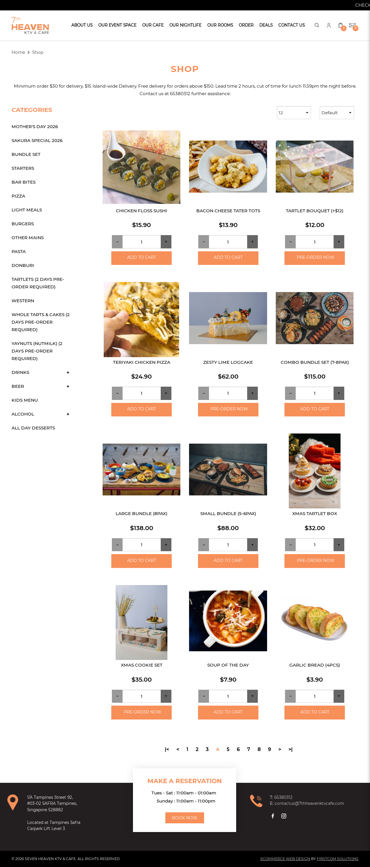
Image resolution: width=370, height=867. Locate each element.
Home (18, 52)
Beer (18, 386)
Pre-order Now (315, 257)
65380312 (283, 797)
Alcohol (23, 414)
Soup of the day (228, 665)
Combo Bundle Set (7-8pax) (315, 362)
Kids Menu (25, 400)
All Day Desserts (33, 428)
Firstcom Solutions (337, 859)
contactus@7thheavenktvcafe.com (309, 803)
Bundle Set (26, 154)
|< (167, 749)
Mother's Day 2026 (35, 126)
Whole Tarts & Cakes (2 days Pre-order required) (41, 322)
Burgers (23, 223)
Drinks (20, 372)
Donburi (23, 265)
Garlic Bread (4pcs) (314, 665)
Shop (37, 52)
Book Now (184, 817)
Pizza (18, 196)
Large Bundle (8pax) (141, 513)
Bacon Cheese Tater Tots (228, 210)
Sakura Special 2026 (37, 140)
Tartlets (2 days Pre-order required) (38, 282)
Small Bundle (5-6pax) (228, 513)
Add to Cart (141, 257)
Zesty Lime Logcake (228, 362)
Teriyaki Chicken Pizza (141, 362)
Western (23, 300)
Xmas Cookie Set (141, 665)
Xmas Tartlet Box (314, 513)
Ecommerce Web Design (285, 859)
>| (290, 749)
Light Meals (27, 210)
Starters (23, 168)
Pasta (19, 251)
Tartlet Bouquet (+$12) (314, 210)
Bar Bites (24, 182)
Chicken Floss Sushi (141, 210)
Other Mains (28, 237)
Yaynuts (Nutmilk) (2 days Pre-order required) (37, 351)
